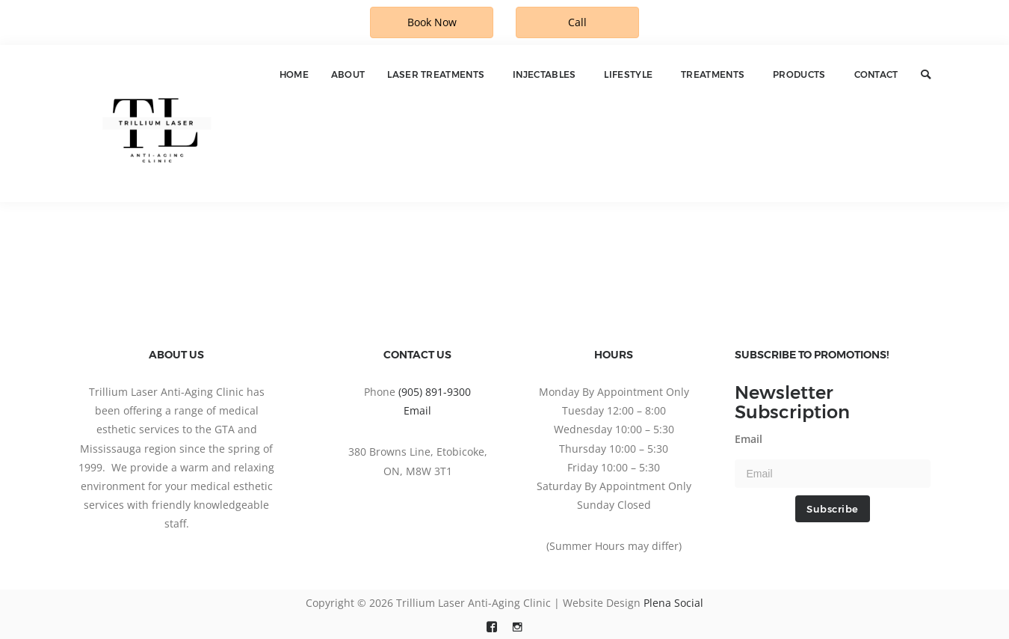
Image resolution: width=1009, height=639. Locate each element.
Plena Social (673, 603)
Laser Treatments (435, 74)
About (348, 74)
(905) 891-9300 (434, 392)
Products (799, 74)
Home (294, 74)
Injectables (544, 74)
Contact (876, 74)
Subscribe (832, 509)
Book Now (432, 22)
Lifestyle (628, 74)
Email (417, 410)
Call (577, 22)
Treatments (712, 74)
